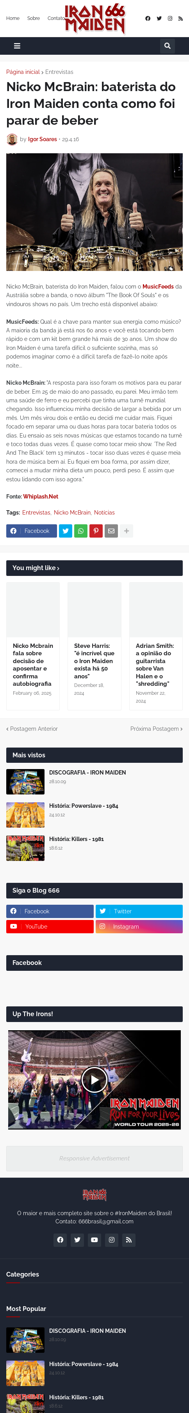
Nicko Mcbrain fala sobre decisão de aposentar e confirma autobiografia (33, 665)
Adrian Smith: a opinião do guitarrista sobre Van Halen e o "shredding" (155, 665)
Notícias (104, 512)
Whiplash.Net (40, 496)
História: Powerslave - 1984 (83, 806)
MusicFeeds (158, 286)
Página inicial (23, 72)
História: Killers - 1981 (76, 839)
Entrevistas (59, 72)
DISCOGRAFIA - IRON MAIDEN (87, 772)
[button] (17, 46)
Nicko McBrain (72, 512)
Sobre (33, 18)
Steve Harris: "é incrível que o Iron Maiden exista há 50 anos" (94, 661)
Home (13, 18)
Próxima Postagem (154, 729)
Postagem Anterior (34, 729)
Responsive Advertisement (94, 1158)
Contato (56, 18)
